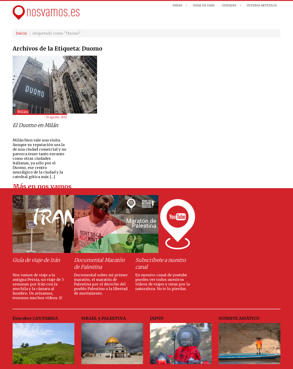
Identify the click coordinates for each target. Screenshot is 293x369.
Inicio (21, 33)
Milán (22, 111)
